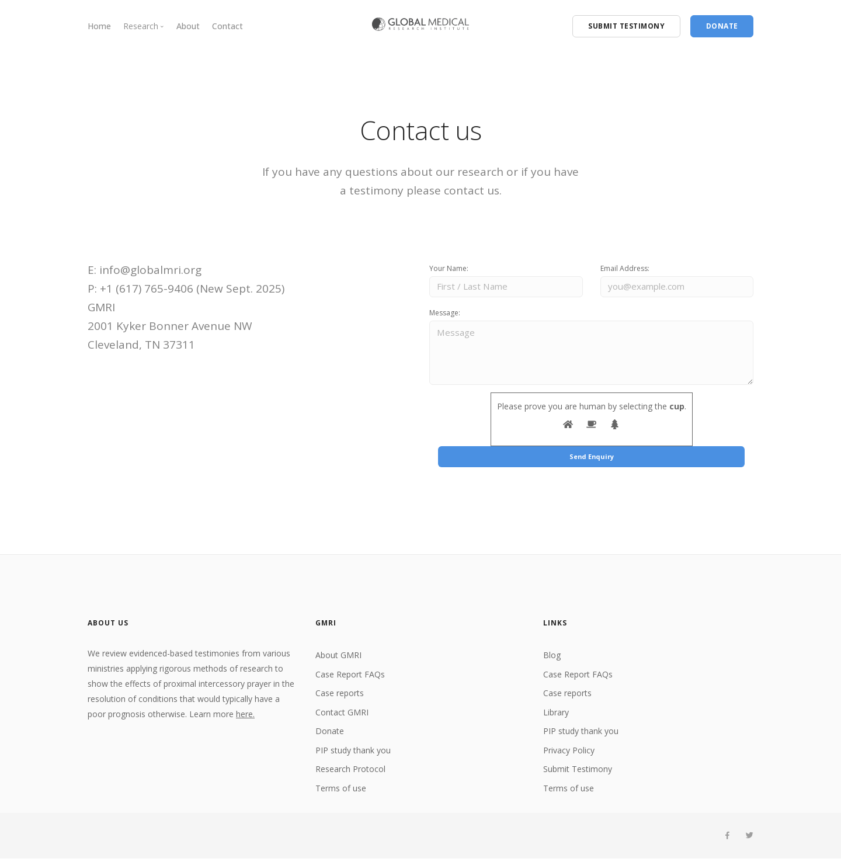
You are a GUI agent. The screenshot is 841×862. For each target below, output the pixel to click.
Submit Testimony (577, 772)
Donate (329, 734)
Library (556, 715)
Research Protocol (350, 772)
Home (99, 26)
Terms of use (340, 791)
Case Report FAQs (350, 677)
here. (245, 717)
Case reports (339, 696)
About (188, 26)
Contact (227, 26)
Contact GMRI (342, 715)
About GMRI (338, 658)
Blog (552, 658)
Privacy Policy (569, 753)
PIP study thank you (353, 753)
